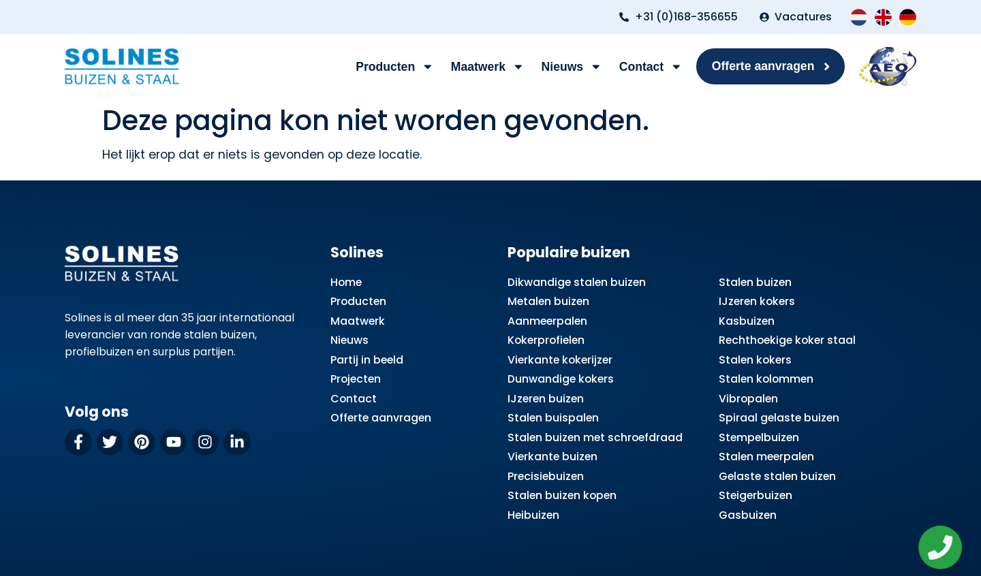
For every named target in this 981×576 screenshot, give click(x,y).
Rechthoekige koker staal (787, 340)
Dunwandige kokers (561, 379)
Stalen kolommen (766, 379)
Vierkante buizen (552, 456)
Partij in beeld (366, 360)
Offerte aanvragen (380, 418)
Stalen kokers (755, 360)
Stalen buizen (755, 282)
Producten (395, 67)
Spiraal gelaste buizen (779, 418)
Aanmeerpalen (547, 321)
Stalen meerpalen (766, 456)
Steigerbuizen (755, 495)
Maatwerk (488, 67)
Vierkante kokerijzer (560, 360)
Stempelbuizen (759, 437)
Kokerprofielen (546, 340)
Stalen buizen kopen (562, 495)
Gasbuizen (748, 515)
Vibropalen (748, 398)
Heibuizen (533, 515)
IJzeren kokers (757, 301)
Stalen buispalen (553, 418)
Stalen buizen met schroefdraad (595, 437)
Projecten (355, 379)
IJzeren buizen (546, 398)
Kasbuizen (747, 321)
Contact (651, 67)
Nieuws (572, 67)
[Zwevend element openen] (945, 547)
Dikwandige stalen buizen (577, 282)
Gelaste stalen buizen (777, 476)
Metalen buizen (548, 301)
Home (346, 282)
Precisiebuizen (546, 476)
